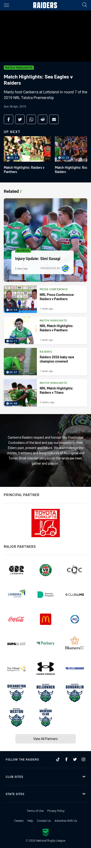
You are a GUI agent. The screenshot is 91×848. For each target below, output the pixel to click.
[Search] (84, 5)
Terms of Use (35, 811)
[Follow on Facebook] (66, 759)
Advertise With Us (66, 820)
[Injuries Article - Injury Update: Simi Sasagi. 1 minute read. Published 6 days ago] (45, 240)
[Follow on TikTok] (58, 759)
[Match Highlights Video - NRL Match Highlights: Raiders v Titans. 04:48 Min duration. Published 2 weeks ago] (45, 393)
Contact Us (44, 820)
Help (30, 820)
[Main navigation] (6, 5)
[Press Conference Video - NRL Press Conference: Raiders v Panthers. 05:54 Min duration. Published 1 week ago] (45, 299)
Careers (19, 820)
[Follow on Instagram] (83, 759)
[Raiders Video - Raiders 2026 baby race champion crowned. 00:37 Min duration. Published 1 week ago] (45, 361)
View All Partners (45, 738)
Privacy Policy (56, 811)
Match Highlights (18, 67)
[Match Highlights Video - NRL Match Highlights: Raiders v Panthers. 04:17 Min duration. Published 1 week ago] (45, 330)
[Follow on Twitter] (75, 759)
